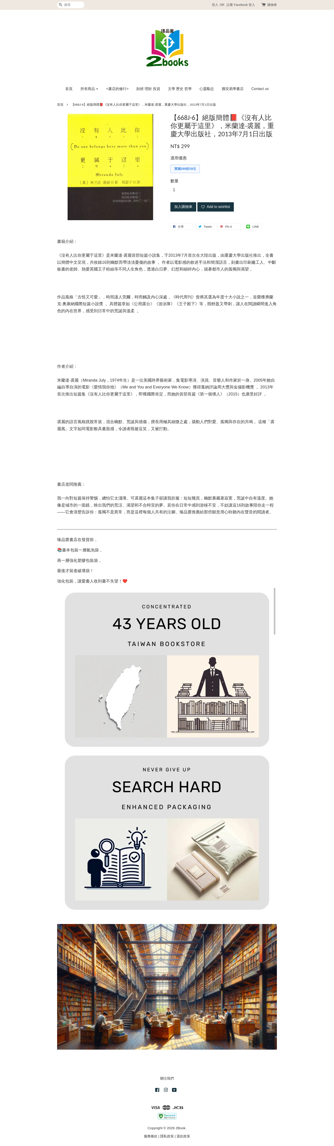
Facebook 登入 (244, 5)
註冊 (230, 5)
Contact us (260, 89)
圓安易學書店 (233, 89)
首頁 (69, 89)
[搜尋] (70, 5)
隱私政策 (167, 1136)
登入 (215, 5)
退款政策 (183, 1136)
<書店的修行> (117, 89)
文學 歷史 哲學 (180, 89)
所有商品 (89, 89)
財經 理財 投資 (148, 89)
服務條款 (150, 1136)
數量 (174, 181)
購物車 (272, 5)
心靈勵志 (206, 89)
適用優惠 (178, 158)
